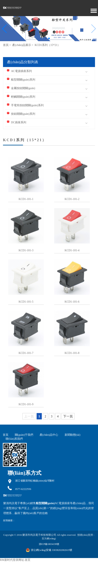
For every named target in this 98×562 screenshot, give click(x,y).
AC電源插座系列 (19, 71)
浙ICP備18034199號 (49, 544)
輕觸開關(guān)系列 (21, 96)
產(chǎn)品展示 (21, 45)
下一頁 (68, 416)
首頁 (6, 45)
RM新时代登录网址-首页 (15, 559)
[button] (4, 28)
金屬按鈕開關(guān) (21, 88)
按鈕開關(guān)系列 (21, 113)
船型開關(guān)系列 (21, 79)
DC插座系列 (16, 122)
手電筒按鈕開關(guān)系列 (25, 105)
